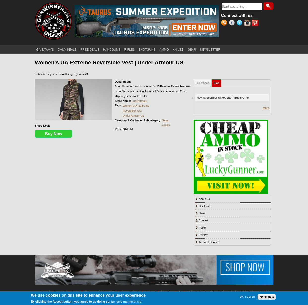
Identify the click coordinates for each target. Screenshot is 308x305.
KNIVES (178, 49)
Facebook (233, 23)
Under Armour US (133, 115)
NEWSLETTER (210, 49)
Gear (165, 120)
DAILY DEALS (67, 49)
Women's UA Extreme (136, 105)
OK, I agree (247, 296)
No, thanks (267, 296)
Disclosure (205, 206)
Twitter (240, 23)
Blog (217, 82)
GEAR (192, 49)
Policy (202, 227)
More (266, 107)
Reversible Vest (132, 110)
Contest (203, 220)
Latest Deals (203, 83)
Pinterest (256, 23)
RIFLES (129, 49)
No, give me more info (126, 301)
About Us (204, 198)
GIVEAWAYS (45, 49)
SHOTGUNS (146, 49)
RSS (225, 23)
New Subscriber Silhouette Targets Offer (223, 97)
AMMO (164, 49)
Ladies (166, 124)
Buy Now (53, 134)
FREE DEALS (90, 49)
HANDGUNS (111, 49)
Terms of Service (209, 242)
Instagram (248, 23)
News (202, 213)
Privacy (203, 234)
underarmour (139, 100)
